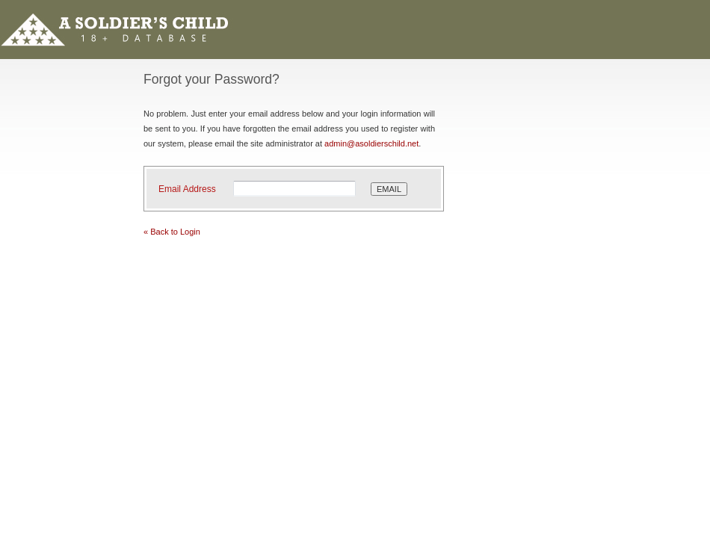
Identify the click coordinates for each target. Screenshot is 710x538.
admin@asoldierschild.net (371, 143)
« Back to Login (171, 231)
